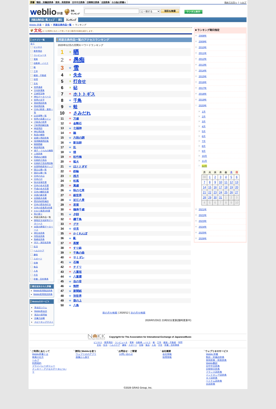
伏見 (76, 228)
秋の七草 (78, 190)
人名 (36, 271)
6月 (204, 136)
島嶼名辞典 (39, 239)
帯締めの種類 (40, 157)
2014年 (203, 70)
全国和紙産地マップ (43, 166)
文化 (47, 24)
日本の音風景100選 (43, 207)
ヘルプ (243, 2)
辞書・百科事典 (41, 279)
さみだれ (82, 113)
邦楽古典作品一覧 (62, 24)
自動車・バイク (41, 63)
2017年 (203, 88)
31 (220, 197)
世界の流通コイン (42, 119)
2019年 (203, 99)
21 (204, 192)
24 (220, 192)
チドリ (77, 266)
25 (226, 192)
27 (236, 192)
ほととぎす (80, 166)
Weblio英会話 (40, 311)
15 (209, 187)
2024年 (203, 226)
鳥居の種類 (39, 135)
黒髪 (76, 243)
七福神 (77, 128)
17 (220, 187)
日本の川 (38, 179)
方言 (36, 275)
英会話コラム (40, 307)
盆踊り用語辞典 (41, 138)
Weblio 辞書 (35, 24)
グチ (76, 223)
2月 (204, 116)
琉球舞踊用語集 (41, 141)
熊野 (76, 286)
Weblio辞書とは (40, 354)
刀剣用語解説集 (41, 125)
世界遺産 (38, 87)
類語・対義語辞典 (44, 2)
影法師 (77, 142)
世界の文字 (39, 100)
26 (231, 192)
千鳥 (77, 100)
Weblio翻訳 (211, 363)
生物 (36, 263)
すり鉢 (77, 247)
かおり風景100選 (42, 211)
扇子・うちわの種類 (43, 150)
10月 (204, 156)
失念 (77, 75)
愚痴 (78, 60)
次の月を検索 (138, 312)
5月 (204, 131)
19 (231, 187)
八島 (76, 305)
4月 (204, 126)
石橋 (76, 262)
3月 (204, 121)
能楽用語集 (39, 147)
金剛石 (77, 123)
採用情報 (167, 357)
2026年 (203, 238)
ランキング (71, 19)
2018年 (203, 93)
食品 (36, 267)
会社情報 (167, 354)
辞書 (32, 2)
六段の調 (78, 137)
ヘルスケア (39, 250)
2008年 (203, 35)
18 (226, 187)
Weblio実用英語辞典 (42, 294)
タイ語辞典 (211, 378)
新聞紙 (77, 290)
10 (220, 182)
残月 (76, 176)
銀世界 (77, 195)
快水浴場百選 (40, 182)
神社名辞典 (39, 233)
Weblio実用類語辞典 (42, 290)
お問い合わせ (126, 354)
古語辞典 (105, 2)
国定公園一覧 (40, 173)
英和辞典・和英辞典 (216, 360)
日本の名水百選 (41, 185)
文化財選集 (39, 90)
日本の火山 (39, 176)
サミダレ (78, 257)
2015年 (203, 76)
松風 (76, 180)
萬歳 (76, 185)
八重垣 (77, 271)
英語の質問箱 (40, 315)
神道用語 (38, 128)
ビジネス (38, 47)
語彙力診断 (39, 318)
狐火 (76, 161)
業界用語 (38, 51)
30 (215, 197)
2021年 (203, 209)
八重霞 (77, 276)
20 (236, 187)
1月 (204, 111)
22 (209, 192)
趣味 (36, 254)
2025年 (203, 232)
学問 (36, 79)
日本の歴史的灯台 (42, 204)
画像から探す (82, 357)
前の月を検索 (109, 312)
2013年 (203, 64)
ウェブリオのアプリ (86, 354)
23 (215, 192)
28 (204, 197)
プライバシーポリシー (43, 366)
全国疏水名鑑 (40, 198)
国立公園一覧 (40, 169)
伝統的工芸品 (40, 160)
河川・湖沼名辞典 (42, 242)
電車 (36, 59)
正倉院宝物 (39, 93)
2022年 (203, 215)
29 (209, 197)
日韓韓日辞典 (93, 2)
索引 (60, 19)
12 (231, 182)
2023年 (203, 221)
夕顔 (76, 214)
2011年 (203, 53)
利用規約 (36, 363)
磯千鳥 (77, 219)
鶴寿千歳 (78, 209)
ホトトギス (84, 94)
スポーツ (38, 259)
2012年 (203, 59)
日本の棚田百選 (41, 192)
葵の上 (77, 300)
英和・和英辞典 (62, 2)
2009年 (203, 41)
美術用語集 (39, 106)
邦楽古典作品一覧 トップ (42, 19)
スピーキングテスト (43, 322)
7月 (204, 141)
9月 (204, 151)
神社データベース (42, 96)
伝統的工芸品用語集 (43, 163)
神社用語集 (39, 131)
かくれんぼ (80, 233)
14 (204, 187)
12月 (204, 166)
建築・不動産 (40, 75)
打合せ (79, 81)
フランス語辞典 (214, 372)
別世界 (77, 295)
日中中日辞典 (78, 2)
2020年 (203, 105)
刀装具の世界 (40, 122)
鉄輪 (76, 171)
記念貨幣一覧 (40, 115)
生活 (36, 246)
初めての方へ (230, 2)
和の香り (38, 214)
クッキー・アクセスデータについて (49, 370)
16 (215, 187)
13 (236, 182)
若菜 (76, 204)
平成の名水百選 (41, 188)
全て (32, 44)
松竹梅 (77, 156)
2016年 (203, 82)
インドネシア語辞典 (216, 375)
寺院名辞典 (39, 236)
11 (226, 182)
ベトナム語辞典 (214, 381)
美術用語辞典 (40, 103)
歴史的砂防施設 (41, 201)
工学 (36, 71)
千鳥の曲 (78, 252)
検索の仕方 (38, 357)
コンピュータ (40, 55)
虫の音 (77, 281)
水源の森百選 (40, 195)
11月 (204, 161)
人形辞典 (38, 154)
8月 (204, 146)
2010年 (203, 47)
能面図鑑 (38, 144)
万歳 (76, 118)
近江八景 (78, 200)
